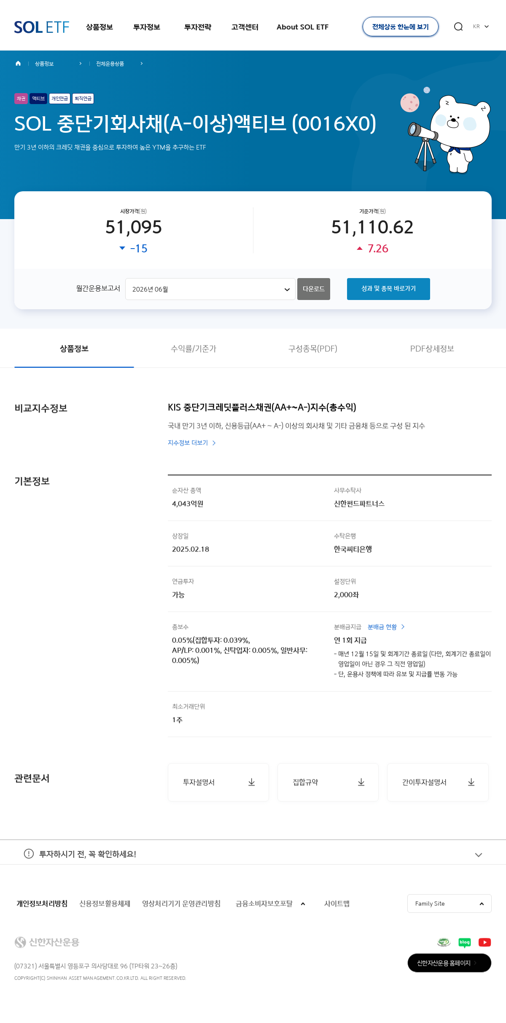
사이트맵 (337, 905)
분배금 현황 (382, 628)
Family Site (430, 905)
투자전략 (197, 27)
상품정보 (99, 27)
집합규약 (305, 783)
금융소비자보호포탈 (264, 905)
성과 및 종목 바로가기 (388, 289)
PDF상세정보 (432, 350)
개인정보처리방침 (41, 905)
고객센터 (244, 27)
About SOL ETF (302, 27)
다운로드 (314, 289)
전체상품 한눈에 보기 (400, 26)
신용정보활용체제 (104, 905)
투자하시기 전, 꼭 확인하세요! (75, 863)
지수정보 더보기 (188, 444)
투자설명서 (199, 783)
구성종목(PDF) (312, 350)
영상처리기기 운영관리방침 (181, 905)
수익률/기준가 (193, 350)
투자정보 (146, 27)
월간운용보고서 (98, 289)
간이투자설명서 (424, 783)
